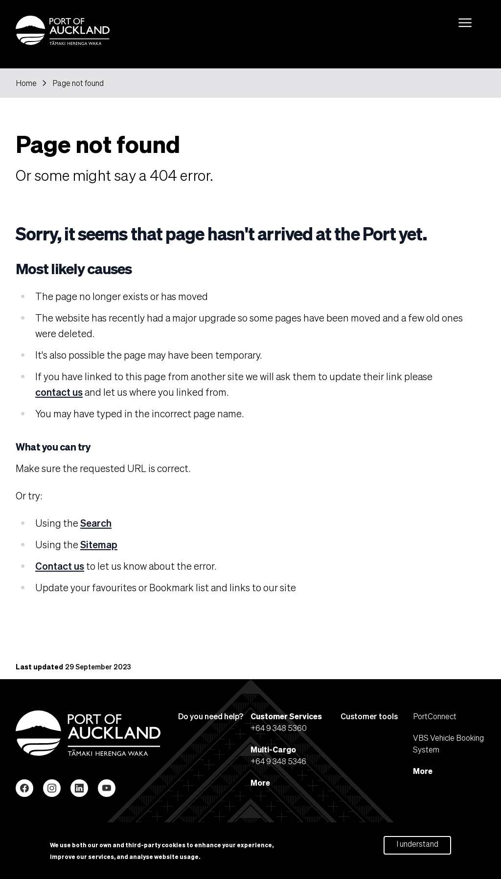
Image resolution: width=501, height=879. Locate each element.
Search (96, 522)
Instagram (52, 788)
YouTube (106, 788)
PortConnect (434, 716)
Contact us (59, 565)
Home (26, 83)
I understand (417, 846)
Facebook (24, 788)
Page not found (78, 83)
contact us (59, 392)
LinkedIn (79, 788)
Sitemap (98, 544)
